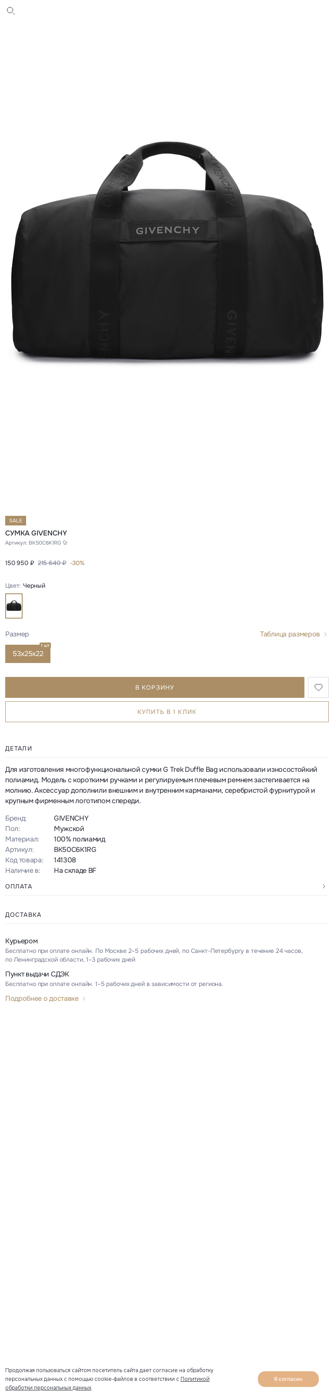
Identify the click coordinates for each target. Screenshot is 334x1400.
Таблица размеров (290, 634)
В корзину (154, 687)
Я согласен (288, 1379)
